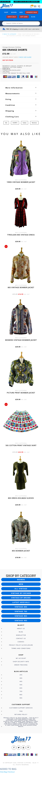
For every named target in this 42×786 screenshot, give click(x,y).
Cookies (21, 642)
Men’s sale (12, 17)
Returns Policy (21, 714)
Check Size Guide (25, 57)
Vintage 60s (21, 607)
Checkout (11, 772)
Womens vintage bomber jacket (21, 340)
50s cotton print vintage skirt (21, 445)
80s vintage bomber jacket (21, 287)
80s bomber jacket (21, 551)
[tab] (21, 88)
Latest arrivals (21, 602)
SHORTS (15, 123)
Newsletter (21, 635)
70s (21, 691)
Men (21, 12)
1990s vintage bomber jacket (21, 182)
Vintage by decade (21, 593)
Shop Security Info (21, 661)
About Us (21, 628)
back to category (9, 34)
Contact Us (21, 638)
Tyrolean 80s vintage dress (21, 235)
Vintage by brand (21, 598)
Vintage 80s (21, 616)
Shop (6, 12)
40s (21, 681)
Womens (34, 123)
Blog (33, 17)
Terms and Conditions (20, 648)
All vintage (21, 589)
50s (21, 685)
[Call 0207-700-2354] (39, 6)
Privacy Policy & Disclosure (21, 645)
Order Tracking (21, 665)
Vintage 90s (21, 620)
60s (6, 123)
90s (21, 698)
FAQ (21, 711)
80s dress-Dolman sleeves (21, 498)
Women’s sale (31, 12)
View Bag (3, 772)
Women (14, 12)
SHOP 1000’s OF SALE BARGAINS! (27, 1)
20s (21, 675)
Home (19, 34)
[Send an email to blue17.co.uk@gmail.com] (35, 6)
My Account (21, 658)
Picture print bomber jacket (21, 393)
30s (21, 678)
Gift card (24, 17)
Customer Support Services (21, 708)
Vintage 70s (21, 611)
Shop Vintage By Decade (30, 34)
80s (21, 695)
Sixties (24, 123)
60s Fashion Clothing (14, 35)
